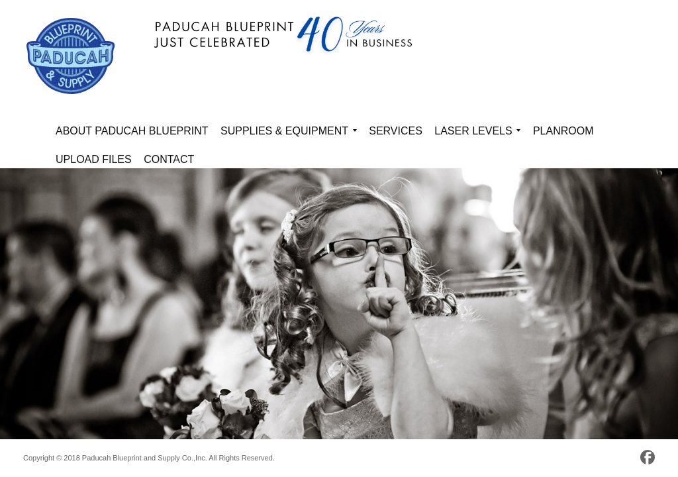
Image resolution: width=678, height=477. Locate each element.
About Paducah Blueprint (132, 130)
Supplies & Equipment (288, 132)
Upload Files (94, 159)
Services (395, 130)
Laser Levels (477, 132)
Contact (169, 159)
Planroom (563, 130)
